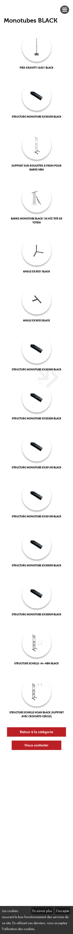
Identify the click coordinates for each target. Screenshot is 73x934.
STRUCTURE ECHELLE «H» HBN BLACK (36, 663)
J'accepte (62, 910)
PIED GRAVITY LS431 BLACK (36, 67)
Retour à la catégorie (36, 731)
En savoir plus (42, 910)
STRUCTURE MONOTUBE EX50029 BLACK (36, 614)
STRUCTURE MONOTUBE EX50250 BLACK (36, 116)
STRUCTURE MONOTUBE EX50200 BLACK (36, 418)
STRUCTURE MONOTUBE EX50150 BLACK (36, 467)
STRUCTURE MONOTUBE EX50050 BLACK (36, 565)
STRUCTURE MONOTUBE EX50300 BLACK (36, 369)
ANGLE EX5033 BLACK (36, 320)
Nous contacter (36, 745)
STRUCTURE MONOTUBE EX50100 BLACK (36, 516)
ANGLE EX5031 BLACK (36, 271)
